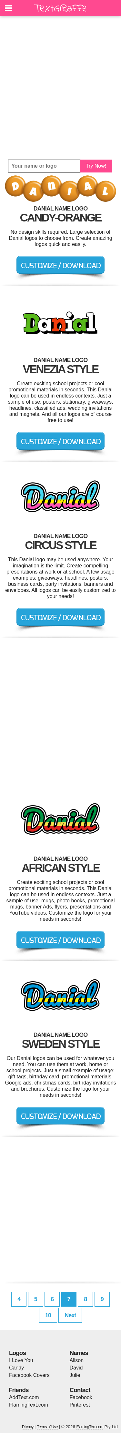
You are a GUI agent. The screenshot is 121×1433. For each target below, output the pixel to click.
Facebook (81, 1397)
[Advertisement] (60, 87)
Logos (17, 1353)
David (76, 1367)
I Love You (21, 1360)
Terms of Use (47, 1426)
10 (48, 1315)
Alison (77, 1360)
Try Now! (96, 166)
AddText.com (24, 1397)
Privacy (28, 1426)
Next (70, 1315)
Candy (16, 1367)
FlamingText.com (28, 1405)
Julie (75, 1375)
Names (79, 1353)
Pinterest (80, 1405)
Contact (80, 1390)
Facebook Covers (29, 1375)
